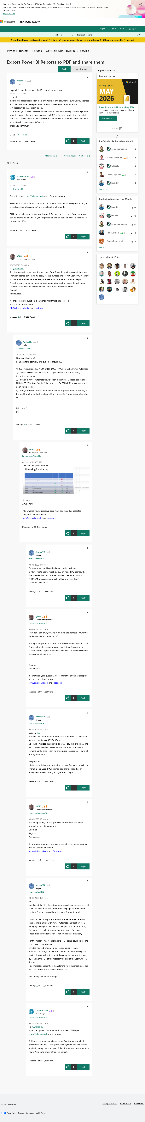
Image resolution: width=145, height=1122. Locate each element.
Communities (82, 22)
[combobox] (108, 34)
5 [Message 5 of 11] (37, 591)
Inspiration (58, 22)
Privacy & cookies (109, 1103)
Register (103, 28)
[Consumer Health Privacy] (36, 1112)
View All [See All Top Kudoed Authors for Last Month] (103, 247)
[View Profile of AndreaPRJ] (21, 80)
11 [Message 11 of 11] (19, 230)
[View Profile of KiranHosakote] (23, 176)
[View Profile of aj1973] (19, 255)
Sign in (113, 28)
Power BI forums (17, 50)
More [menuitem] (104, 22)
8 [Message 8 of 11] (37, 1060)
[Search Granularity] (63, 34)
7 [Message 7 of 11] (37, 985)
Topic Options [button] (80, 69)
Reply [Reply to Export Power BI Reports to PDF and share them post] (83, 141)
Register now (9, 13)
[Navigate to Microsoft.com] (7, 21)
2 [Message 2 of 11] (18, 317)
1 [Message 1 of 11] (18, 141)
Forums (46, 22)
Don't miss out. (127, 40)
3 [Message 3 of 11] (24, 424)
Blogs (94, 22)
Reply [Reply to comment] (83, 236)
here (39, 733)
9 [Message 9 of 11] (37, 781)
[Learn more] (108, 118)
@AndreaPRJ (18, 189)
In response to (24, 349)
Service (84, 50)
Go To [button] (131, 29)
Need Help (22, 135)
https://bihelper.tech (34, 196)
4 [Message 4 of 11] (30, 527)
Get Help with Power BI (61, 50)
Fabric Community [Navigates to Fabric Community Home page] (29, 21)
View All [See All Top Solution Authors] (103, 189)
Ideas (70, 22)
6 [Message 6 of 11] (37, 692)
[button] (64, 69)
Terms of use (125, 1103)
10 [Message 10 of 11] (37, 860)
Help (122, 28)
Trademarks (139, 1103)
